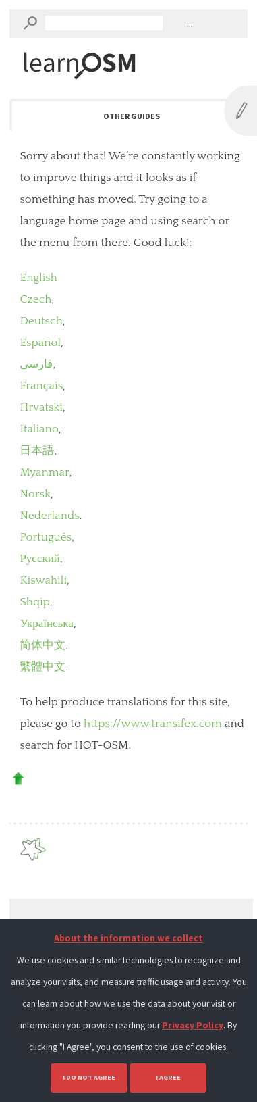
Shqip (35, 602)
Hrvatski (41, 407)
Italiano (39, 429)
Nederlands (49, 515)
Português (46, 537)
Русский (40, 559)
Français (41, 386)
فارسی (36, 364)
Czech (35, 299)
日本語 (37, 451)
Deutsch (41, 321)
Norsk (35, 494)
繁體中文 (42, 667)
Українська (47, 624)
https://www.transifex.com (153, 724)
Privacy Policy (192, 1025)
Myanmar (44, 472)
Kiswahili (43, 580)
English (38, 278)
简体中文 (42, 645)
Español (40, 342)
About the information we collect (128, 938)
